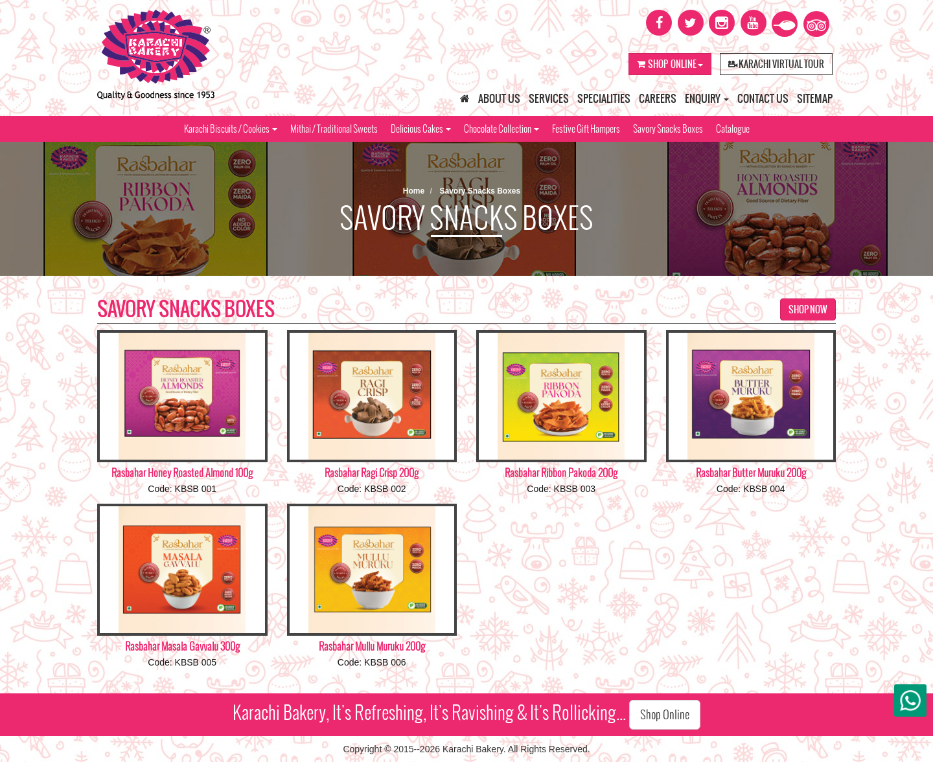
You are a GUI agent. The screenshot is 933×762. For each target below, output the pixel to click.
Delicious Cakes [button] (421, 128)
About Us (499, 98)
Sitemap (815, 98)
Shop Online (670, 64)
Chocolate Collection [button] (501, 128)
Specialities (603, 98)
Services (549, 98)
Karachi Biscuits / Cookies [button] (230, 128)
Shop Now (808, 309)
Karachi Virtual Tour (776, 64)
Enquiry (707, 98)
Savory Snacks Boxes (668, 128)
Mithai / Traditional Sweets (334, 128)
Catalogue (733, 128)
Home (413, 191)
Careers (657, 98)
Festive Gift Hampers (586, 128)
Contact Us (763, 98)
